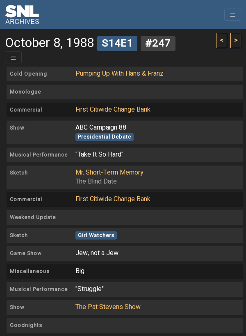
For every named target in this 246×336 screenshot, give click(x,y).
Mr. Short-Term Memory (109, 172)
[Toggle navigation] (232, 15)
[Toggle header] (13, 57)
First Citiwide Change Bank (112, 109)
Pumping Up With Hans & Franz (119, 73)
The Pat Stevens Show (108, 307)
